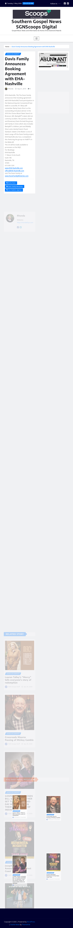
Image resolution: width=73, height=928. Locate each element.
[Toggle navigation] (36, 38)
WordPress (31, 922)
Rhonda (10, 89)
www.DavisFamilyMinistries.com (16, 176)
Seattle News (14, 924)
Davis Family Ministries (15, 186)
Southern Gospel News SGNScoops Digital (36, 24)
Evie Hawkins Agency (14, 190)
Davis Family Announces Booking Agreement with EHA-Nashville (33, 47)
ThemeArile (26, 924)
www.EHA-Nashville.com (14, 168)
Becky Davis (12, 183)
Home (7, 47)
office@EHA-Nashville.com (14, 171)
